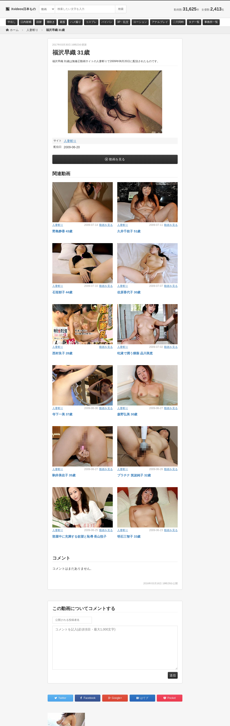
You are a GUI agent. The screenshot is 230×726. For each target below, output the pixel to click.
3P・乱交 (123, 22)
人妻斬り (70, 141)
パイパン (107, 22)
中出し (12, 22)
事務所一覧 (211, 22)
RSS (56, 718)
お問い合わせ (17, 718)
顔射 (39, 22)
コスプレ (91, 22)
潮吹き (51, 22)
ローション (140, 22)
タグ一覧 (194, 22)
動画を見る (117, 159)
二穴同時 (178, 22)
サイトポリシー (39, 718)
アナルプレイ (160, 22)
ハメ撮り (75, 22)
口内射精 (26, 22)
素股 (62, 22)
